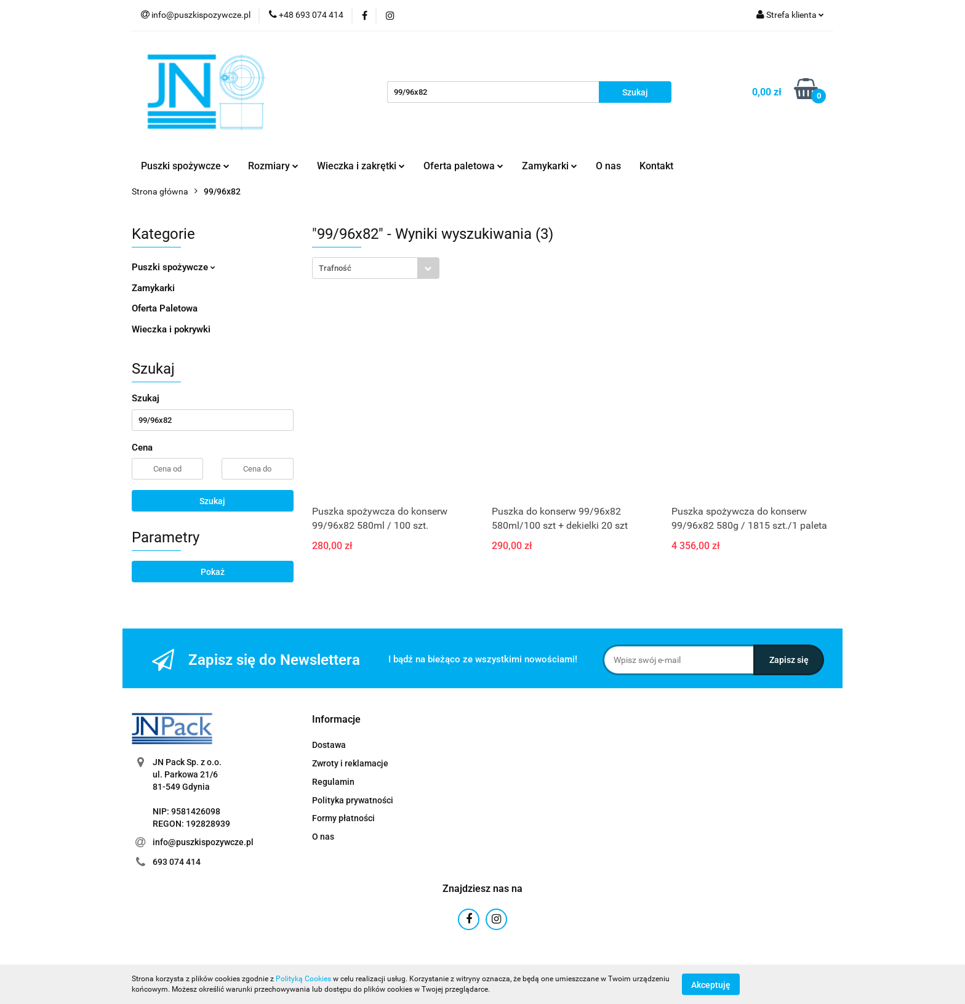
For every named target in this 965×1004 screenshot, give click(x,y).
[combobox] (375, 268)
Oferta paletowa (463, 166)
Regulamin (333, 782)
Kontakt (656, 166)
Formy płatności (343, 818)
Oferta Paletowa (165, 308)
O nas (608, 166)
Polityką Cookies (303, 978)
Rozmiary (273, 166)
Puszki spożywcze (185, 166)
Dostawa (329, 745)
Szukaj (212, 501)
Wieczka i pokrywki (171, 329)
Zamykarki (549, 166)
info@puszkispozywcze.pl (203, 842)
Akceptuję (711, 984)
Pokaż (213, 572)
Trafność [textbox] (335, 268)
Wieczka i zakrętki (361, 166)
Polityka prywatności (352, 800)
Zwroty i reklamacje (350, 763)
